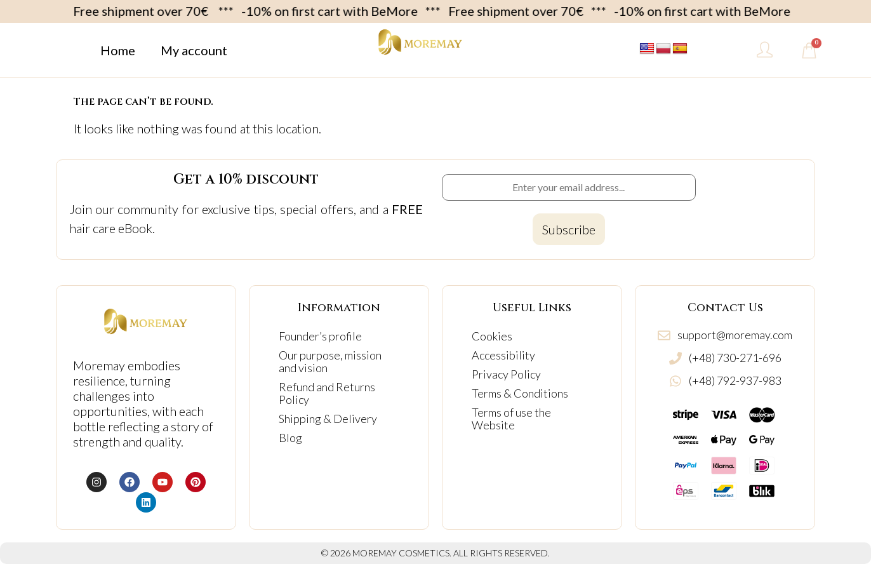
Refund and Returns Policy (327, 393)
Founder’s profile (320, 336)
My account (194, 50)
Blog (290, 438)
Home (117, 50)
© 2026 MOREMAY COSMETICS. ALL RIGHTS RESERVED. (435, 552)
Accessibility (503, 355)
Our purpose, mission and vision (330, 361)
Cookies (492, 336)
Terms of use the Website (511, 418)
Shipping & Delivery (328, 419)
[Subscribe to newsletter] (569, 229)
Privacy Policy (506, 374)
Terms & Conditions (520, 393)
